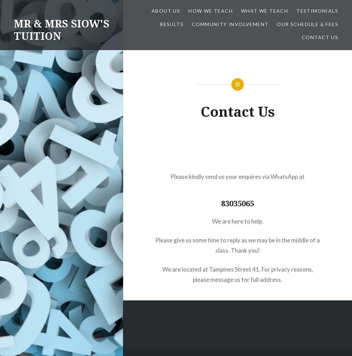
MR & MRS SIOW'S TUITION (61, 29)
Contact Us (320, 37)
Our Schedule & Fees (307, 24)
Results (172, 24)
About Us (166, 11)
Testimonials (317, 11)
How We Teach (210, 11)
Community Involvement (230, 24)
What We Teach (264, 11)
